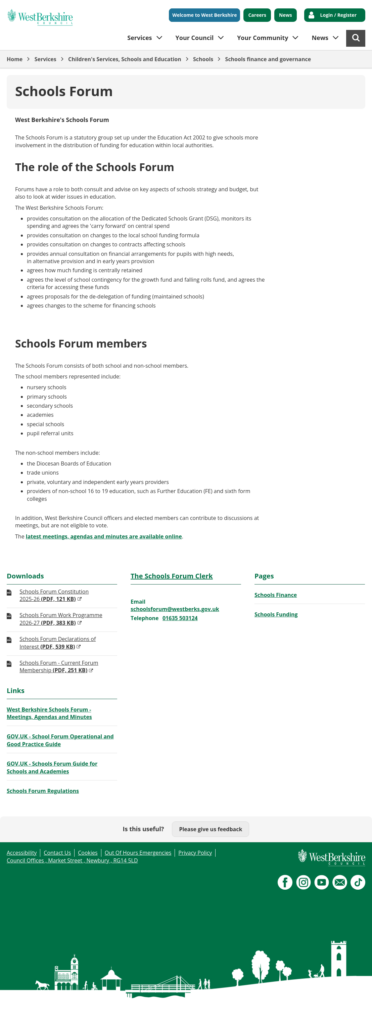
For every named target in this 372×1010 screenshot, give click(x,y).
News (285, 15)
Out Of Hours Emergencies (138, 852)
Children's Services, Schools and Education (124, 59)
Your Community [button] (262, 38)
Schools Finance (275, 595)
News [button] (320, 38)
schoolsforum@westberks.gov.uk (175, 609)
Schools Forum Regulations (43, 791)
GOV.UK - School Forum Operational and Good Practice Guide (60, 740)
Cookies (87, 852)
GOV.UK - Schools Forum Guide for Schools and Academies (52, 767)
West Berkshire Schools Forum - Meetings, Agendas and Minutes (49, 713)
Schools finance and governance (268, 59)
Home (14, 59)
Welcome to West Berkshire (204, 15)
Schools (203, 59)
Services (45, 59)
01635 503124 (180, 618)
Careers (257, 15)
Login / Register (338, 15)
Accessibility (22, 852)
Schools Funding (276, 614)
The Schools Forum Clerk (172, 575)
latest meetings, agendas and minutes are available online (104, 536)
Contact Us (57, 852)
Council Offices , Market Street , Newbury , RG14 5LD (72, 860)
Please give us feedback (210, 829)
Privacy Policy (195, 852)
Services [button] (139, 38)
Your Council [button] (195, 38)
